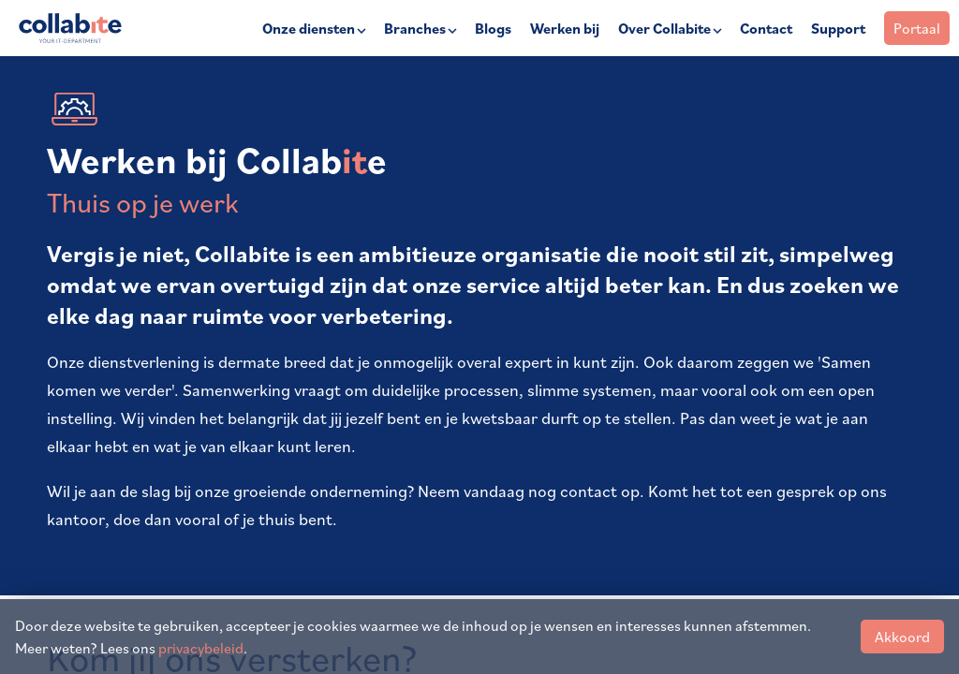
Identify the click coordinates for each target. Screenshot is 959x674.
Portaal (916, 28)
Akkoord (902, 636)
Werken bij (564, 28)
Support (838, 28)
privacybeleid (200, 647)
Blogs (493, 28)
